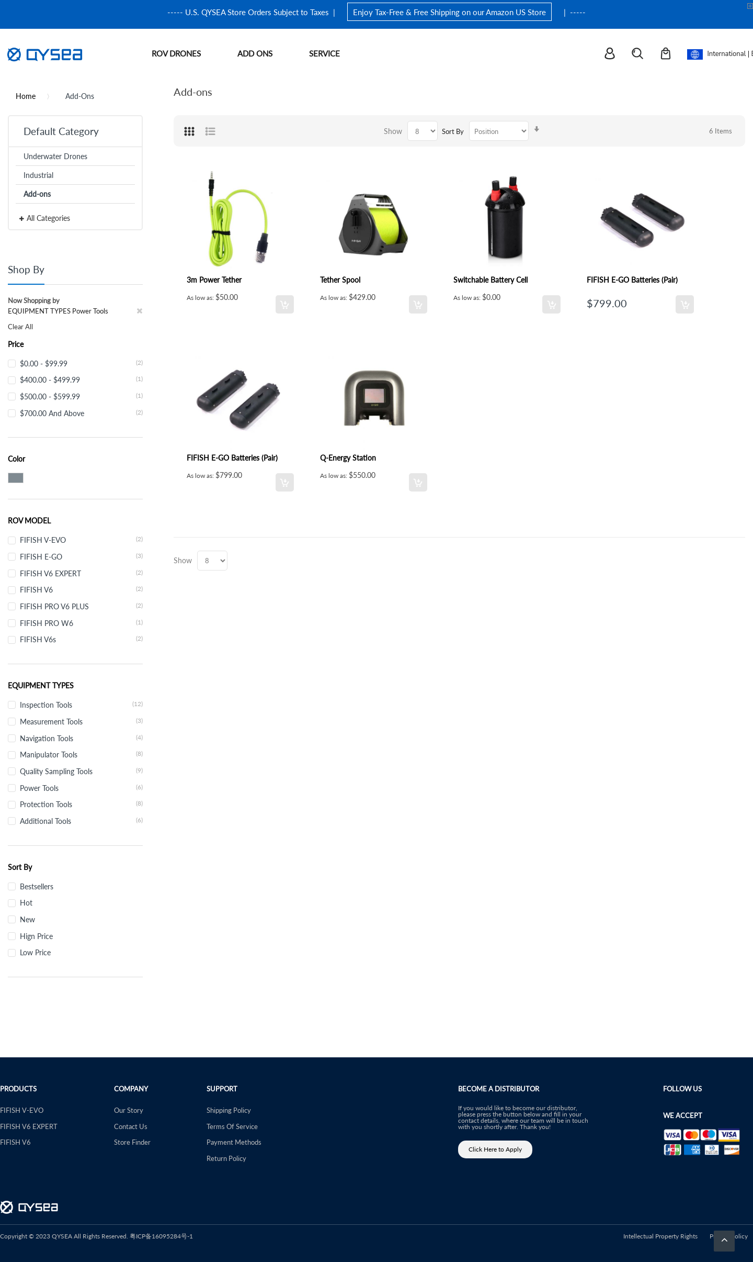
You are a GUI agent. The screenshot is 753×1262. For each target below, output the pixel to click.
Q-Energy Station (348, 457)
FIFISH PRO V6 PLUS (81, 606)
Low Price (35, 952)
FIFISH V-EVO (81, 539)
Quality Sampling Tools (81, 771)
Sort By (453, 131)
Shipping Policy (229, 1110)
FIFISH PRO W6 (81, 623)
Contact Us (130, 1126)
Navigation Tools (81, 738)
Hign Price (36, 936)
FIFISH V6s (81, 639)
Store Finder (132, 1142)
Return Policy (226, 1158)
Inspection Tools (81, 704)
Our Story (128, 1110)
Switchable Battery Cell (490, 279)
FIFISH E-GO (81, 556)
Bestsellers (36, 886)
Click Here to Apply (495, 1149)
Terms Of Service (232, 1126)
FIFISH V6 (81, 589)
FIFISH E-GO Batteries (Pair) (632, 279)
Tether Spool (340, 279)
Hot (26, 902)
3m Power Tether (214, 279)
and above (81, 413)
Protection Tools (81, 804)
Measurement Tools (81, 721)
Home (26, 96)
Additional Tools (81, 821)
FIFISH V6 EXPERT (81, 573)
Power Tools (81, 788)
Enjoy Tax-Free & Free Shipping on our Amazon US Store (449, 11)
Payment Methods (234, 1142)
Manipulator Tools (81, 754)
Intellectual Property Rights (660, 1236)
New (27, 919)
